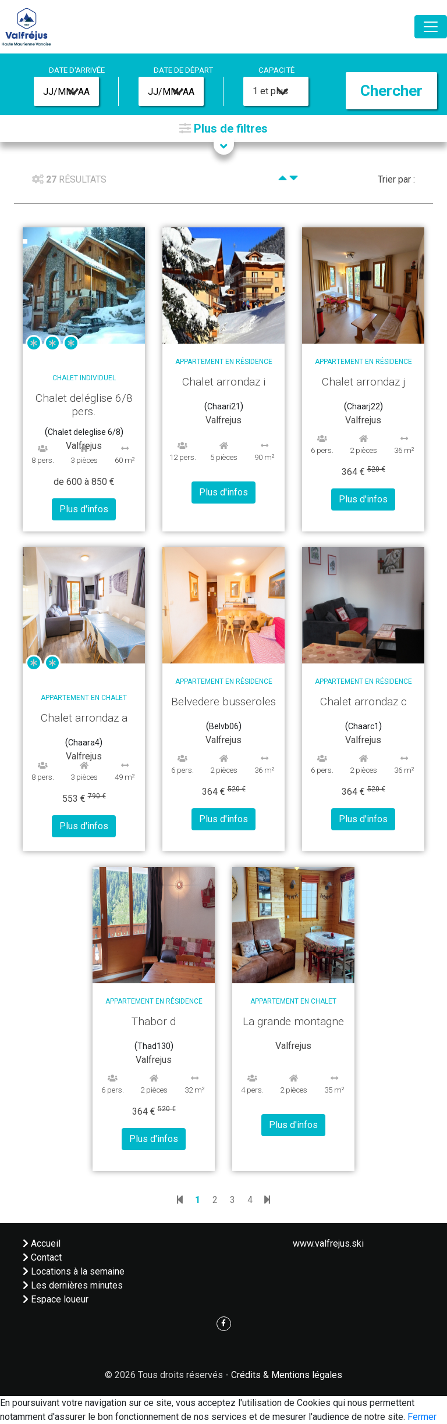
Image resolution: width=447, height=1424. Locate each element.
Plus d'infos (83, 509)
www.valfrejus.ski (328, 1243)
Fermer (422, 1416)
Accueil (42, 1243)
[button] (223, 128)
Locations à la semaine (74, 1271)
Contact (42, 1257)
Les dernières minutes (73, 1285)
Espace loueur (55, 1299)
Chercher (391, 90)
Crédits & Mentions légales (286, 1374)
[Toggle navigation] (430, 26)
